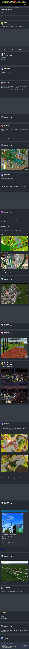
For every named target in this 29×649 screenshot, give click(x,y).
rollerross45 (6, 423)
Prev (4, 18)
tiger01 (5, 22)
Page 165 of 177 (14, 18)
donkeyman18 (7, 116)
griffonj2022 (6, 502)
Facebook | (11, 7)
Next (25, 18)
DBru (3, 12)
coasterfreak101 (7, 637)
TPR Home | (2, 7)
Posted (8, 24)
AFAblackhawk (7, 144)
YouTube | (15, 7)
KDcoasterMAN (7, 362)
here (19, 138)
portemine (6, 125)
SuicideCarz (6, 82)
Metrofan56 (6, 278)
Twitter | (8, 7)
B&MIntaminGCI (7, 174)
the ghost (6, 53)
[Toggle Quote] (2, 510)
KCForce (6, 211)
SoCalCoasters (7, 587)
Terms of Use (4, 645)
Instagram (18, 7)
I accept (25, 645)
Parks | (6, 7)
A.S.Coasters (7, 68)
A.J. (5, 612)
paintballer (6, 332)
